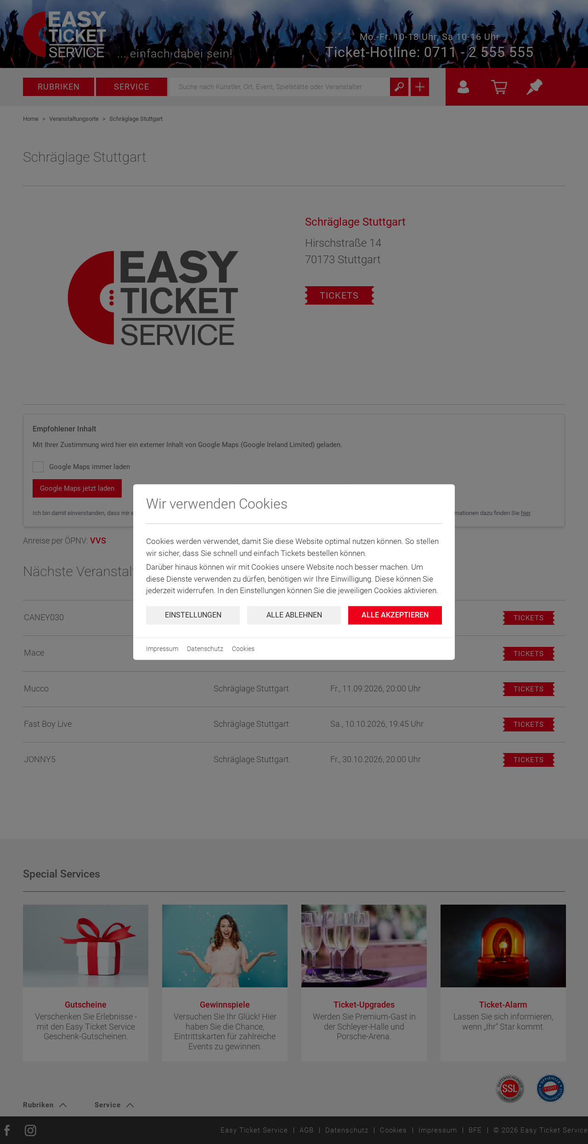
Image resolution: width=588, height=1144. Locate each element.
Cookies (243, 648)
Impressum (162, 648)
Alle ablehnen (294, 615)
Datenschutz (205, 648)
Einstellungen (193, 615)
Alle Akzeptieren (395, 615)
